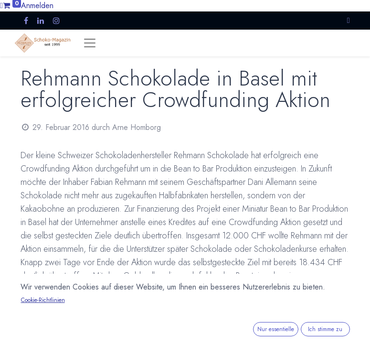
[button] (348, 20)
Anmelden (37, 5)
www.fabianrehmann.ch (159, 329)
